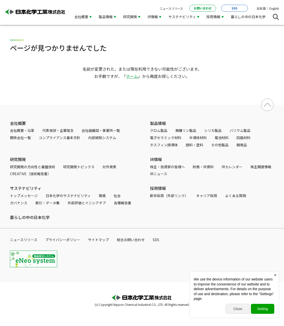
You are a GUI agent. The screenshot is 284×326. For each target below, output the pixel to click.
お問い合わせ (203, 8)
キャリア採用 (206, 195)
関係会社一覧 (20, 137)
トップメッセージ (24, 195)
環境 (102, 195)
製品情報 (106, 16)
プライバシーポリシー (62, 239)
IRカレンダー (232, 166)
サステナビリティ (182, 16)
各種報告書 (122, 202)
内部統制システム (102, 137)
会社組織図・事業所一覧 (101, 130)
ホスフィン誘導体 (164, 144)
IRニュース (158, 173)
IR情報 (152, 16)
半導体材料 (198, 137)
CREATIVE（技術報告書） (30, 173)
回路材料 (243, 137)
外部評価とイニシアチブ (87, 202)
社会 (117, 195)
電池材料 (222, 137)
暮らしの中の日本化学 (248, 16)
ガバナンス (18, 202)
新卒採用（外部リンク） (169, 195)
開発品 (242, 144)
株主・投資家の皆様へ (167, 166)
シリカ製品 (213, 130)
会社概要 (81, 16)
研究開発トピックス (79, 166)
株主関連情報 (260, 166)
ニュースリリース (171, 8)
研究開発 (130, 16)
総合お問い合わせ (131, 239)
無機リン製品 (185, 130)
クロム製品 (158, 130)
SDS (234, 8)
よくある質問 (235, 195)
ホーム (132, 76)
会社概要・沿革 (22, 130)
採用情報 (213, 16)
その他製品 (220, 144)
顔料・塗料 (194, 144)
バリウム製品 (240, 130)
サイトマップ (98, 239)
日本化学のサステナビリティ (68, 195)
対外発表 (109, 166)
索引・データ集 (47, 202)
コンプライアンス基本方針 (59, 137)
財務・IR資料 (203, 166)
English (274, 8)
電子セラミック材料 (165, 137)
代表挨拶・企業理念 (58, 130)
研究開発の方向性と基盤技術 (32, 166)
